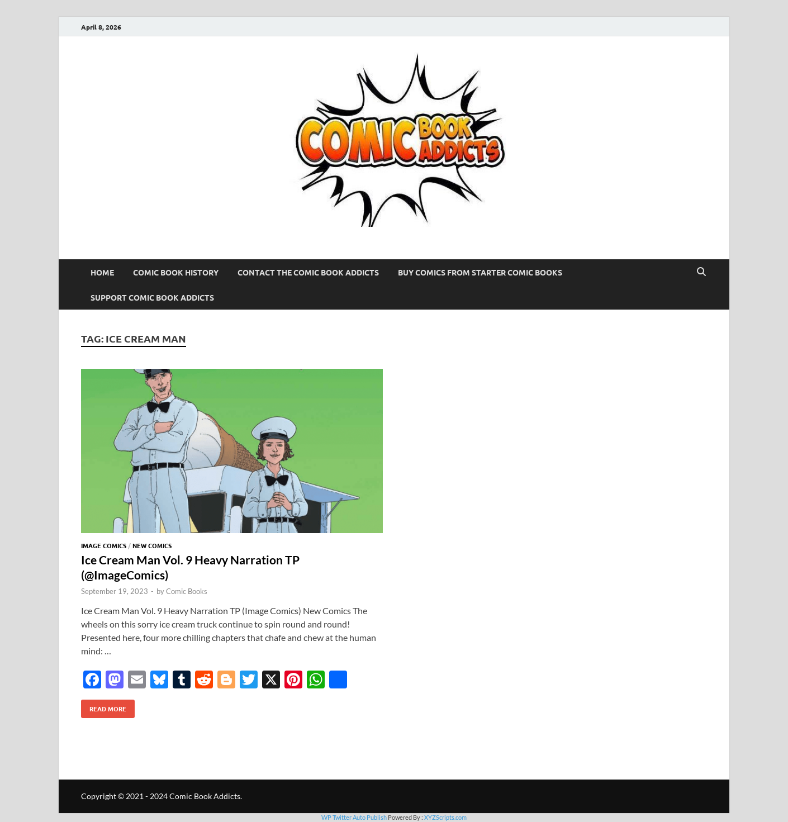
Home (102, 272)
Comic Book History (176, 272)
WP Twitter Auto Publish (354, 817)
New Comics (152, 545)
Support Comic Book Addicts (152, 297)
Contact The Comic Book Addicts (308, 272)
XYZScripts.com (445, 817)
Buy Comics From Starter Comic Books (480, 272)
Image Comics (103, 545)
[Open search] (701, 272)
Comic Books (186, 591)
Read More (103, 706)
